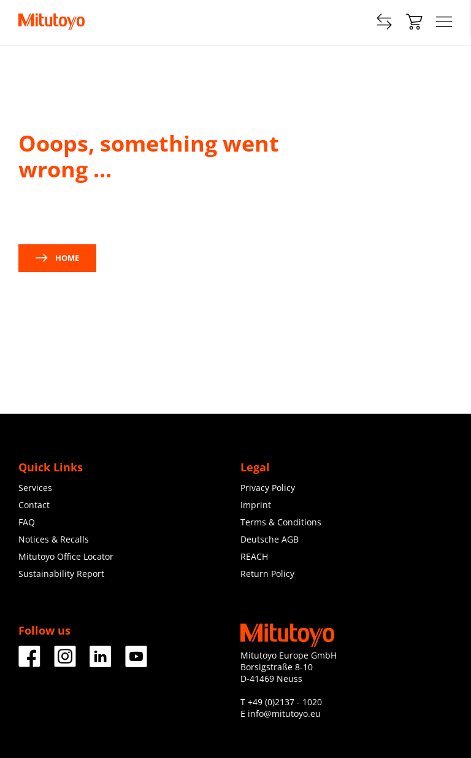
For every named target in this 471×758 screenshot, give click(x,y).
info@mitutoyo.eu (284, 713)
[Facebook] (29, 662)
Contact (34, 505)
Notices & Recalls (53, 539)
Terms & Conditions (280, 522)
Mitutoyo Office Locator (65, 556)
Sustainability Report (61, 573)
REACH (254, 556)
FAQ (26, 522)
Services (35, 487)
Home (57, 258)
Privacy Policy (267, 487)
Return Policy (267, 573)
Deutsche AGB (269, 539)
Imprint (255, 505)
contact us (139, 213)
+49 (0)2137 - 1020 (285, 702)
